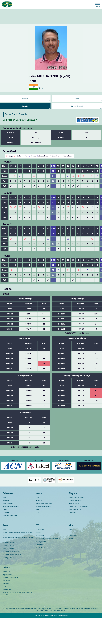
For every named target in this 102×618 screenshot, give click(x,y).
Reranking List (74, 503)
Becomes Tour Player (10, 578)
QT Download (40, 548)
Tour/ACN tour (8, 503)
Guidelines (39, 545)
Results (25, 106)
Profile (25, 99)
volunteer (6, 584)
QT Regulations (41, 542)
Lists (4, 530)
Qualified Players (75, 500)
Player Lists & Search (76, 497)
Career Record (77, 106)
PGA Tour (6, 509)
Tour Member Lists (75, 509)
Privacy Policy (7, 590)
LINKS (5, 587)
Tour (4, 497)
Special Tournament (10, 515)
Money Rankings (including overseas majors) (18, 538)
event (71, 539)
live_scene (6, 581)
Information (40, 530)
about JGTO (7, 572)
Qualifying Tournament (11, 506)
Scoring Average (8, 546)
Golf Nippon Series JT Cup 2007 (20, 120)
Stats (77, 99)
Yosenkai (6, 512)
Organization (7, 575)
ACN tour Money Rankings (12, 555)
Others (38, 509)
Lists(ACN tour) (8, 549)
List (70, 533)
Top (70, 530)
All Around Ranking (9, 542)
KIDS (37, 512)
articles (38, 533)
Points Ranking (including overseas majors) (17, 533)
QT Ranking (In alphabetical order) (48, 539)
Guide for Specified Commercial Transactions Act (17, 594)
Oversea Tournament (43, 506)
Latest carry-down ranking (78, 506)
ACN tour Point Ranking (11, 552)
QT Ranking (73, 512)
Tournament (73, 536)
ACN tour (6, 500)
